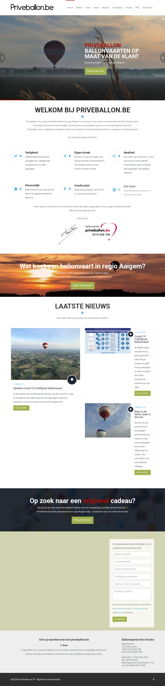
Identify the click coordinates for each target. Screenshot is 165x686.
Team (88, 7)
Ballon (79, 7)
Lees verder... (18, 408)
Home (70, 7)
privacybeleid (120, 609)
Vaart (96, 7)
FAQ (137, 7)
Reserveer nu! (95, 71)
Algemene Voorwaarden (48, 679)
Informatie (147, 7)
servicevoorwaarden (137, 609)
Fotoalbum (117, 7)
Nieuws (105, 7)
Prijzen (129, 7)
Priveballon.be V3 (26, 679)
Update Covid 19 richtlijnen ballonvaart (35, 388)
